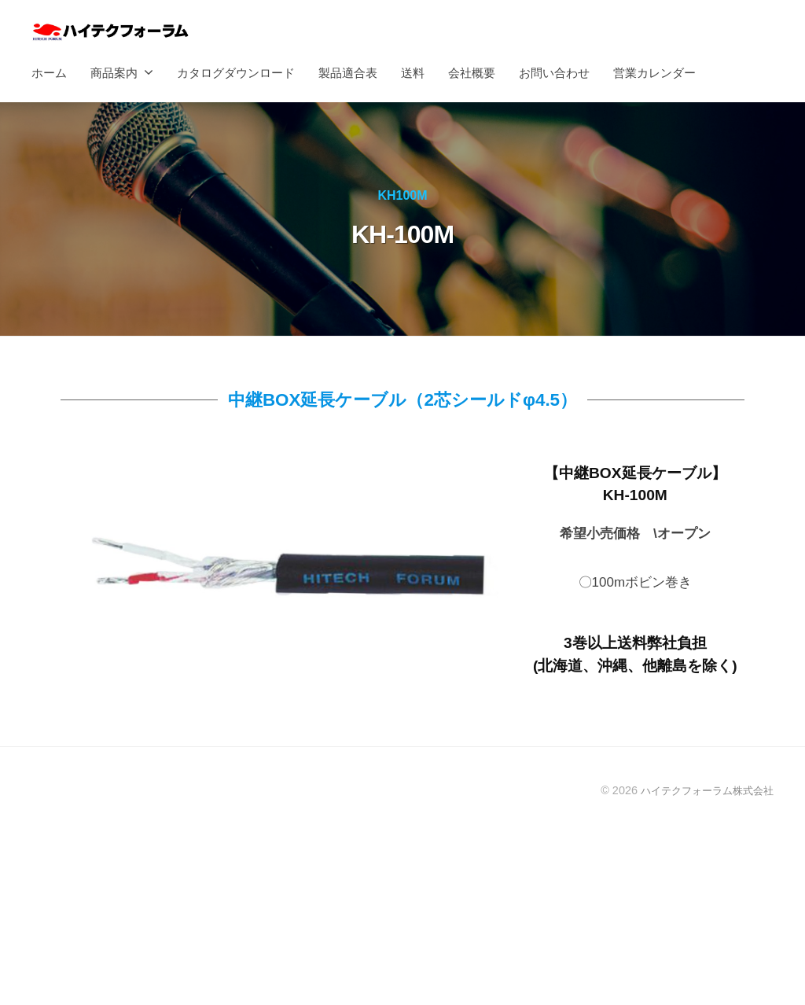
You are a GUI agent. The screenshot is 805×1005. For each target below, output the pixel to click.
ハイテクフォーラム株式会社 (702, 790)
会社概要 (471, 72)
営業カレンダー (654, 72)
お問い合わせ (554, 72)
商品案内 (114, 72)
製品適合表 (347, 72)
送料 (413, 72)
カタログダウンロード (236, 72)
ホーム (49, 72)
